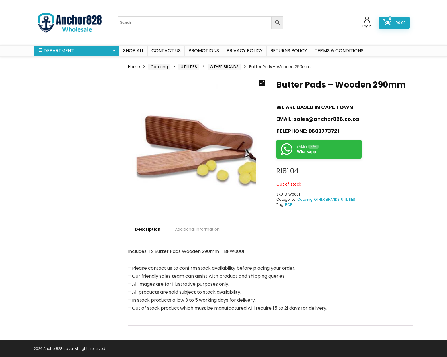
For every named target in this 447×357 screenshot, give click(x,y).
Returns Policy (288, 50)
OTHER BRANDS (224, 67)
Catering (159, 67)
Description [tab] (147, 229)
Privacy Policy (245, 50)
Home (134, 67)
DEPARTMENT (56, 50)
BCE (288, 204)
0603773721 (323, 131)
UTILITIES (189, 67)
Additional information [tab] (197, 229)
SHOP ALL (133, 50)
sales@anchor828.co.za (326, 119)
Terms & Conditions (339, 50)
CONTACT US (166, 50)
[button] (262, 83)
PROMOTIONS (203, 50)
